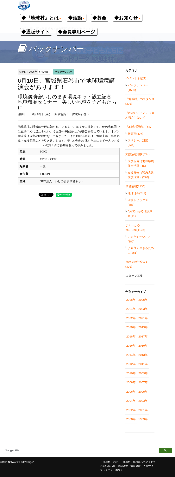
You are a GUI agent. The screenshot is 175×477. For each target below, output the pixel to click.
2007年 (143, 382)
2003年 (143, 400)
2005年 (143, 391)
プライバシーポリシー (112, 469)
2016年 (131, 345)
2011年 (143, 364)
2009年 (143, 373)
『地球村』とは (109, 462)
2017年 (143, 336)
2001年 (143, 410)
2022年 (131, 318)
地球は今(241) (137, 193)
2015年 (143, 345)
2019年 (143, 327)
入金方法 (148, 466)
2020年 (131, 327)
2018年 (131, 336)
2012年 (131, 364)
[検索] (79, 450)
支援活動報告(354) (137, 154)
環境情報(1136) (135, 186)
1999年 (143, 419)
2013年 (143, 354)
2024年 (131, 308)
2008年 (131, 382)
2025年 (143, 299)
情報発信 (135, 466)
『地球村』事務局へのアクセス (138, 462)
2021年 (143, 318)
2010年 (131, 373)
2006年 (131, 391)
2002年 (131, 410)
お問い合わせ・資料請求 (114, 466)
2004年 (131, 400)
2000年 (131, 419)
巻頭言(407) (135, 133)
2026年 (131, 299)
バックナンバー (63, 71)
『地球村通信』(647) (139, 126)
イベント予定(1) (135, 78)
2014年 (131, 354)
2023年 (143, 308)
